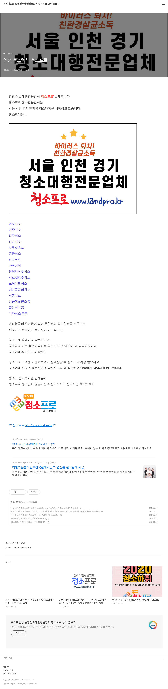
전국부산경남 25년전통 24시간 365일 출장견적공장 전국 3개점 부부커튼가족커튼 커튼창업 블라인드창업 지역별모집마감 (74, 473)
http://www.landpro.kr (38, 425)
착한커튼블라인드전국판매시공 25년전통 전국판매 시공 (48, 467)
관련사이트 (7, 658)
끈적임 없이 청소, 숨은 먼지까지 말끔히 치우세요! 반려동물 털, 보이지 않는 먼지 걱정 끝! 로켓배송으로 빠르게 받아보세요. (82, 448)
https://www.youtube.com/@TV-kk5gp (30, 462)
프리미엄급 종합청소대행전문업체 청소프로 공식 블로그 (31, 3)
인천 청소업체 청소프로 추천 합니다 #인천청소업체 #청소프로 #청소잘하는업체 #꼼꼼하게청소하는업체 (55, 511)
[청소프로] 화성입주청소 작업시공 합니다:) (29, 518)
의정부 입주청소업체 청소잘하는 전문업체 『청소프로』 (35, 515)
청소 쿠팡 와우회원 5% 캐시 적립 (33, 444)
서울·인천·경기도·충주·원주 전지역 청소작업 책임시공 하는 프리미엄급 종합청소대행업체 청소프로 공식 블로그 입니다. (62, 626)
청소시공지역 (16, 502)
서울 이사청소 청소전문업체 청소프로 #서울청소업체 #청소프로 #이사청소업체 (44, 508)
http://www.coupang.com (24, 439)
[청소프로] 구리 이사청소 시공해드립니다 (28, 522)
